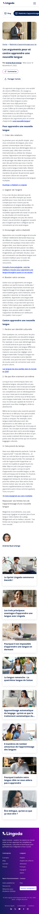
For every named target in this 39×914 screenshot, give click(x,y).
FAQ (21, 883)
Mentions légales (10, 905)
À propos (5, 858)
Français (23, 867)
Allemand (23, 864)
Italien (22, 873)
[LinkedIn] (11, 909)
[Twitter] (15, 909)
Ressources (6, 886)
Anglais (22, 858)
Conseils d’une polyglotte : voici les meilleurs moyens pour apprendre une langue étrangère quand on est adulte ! (17, 270)
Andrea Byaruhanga (14, 63)
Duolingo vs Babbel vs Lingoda (14, 185)
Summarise (10, 71)
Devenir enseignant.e (28, 888)
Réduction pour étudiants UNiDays (8, 890)
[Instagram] (27, 909)
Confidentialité (21, 905)
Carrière (5, 864)
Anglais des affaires (26, 861)
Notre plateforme (8, 883)
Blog (7, 13)
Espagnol (23, 870)
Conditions (31, 905)
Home (4, 44)
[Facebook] (23, 909)
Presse (4, 867)
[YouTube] (19, 909)
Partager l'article (12, 79)
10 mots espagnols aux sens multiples (17, 496)
